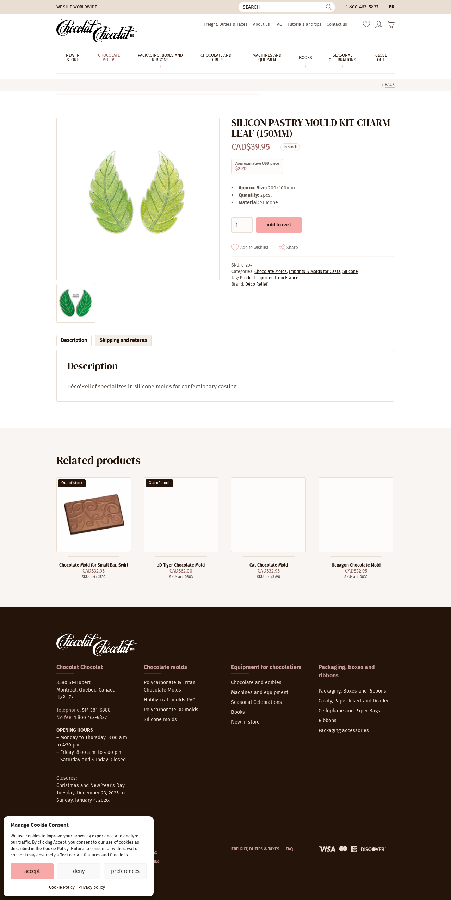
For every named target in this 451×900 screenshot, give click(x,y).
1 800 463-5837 (362, 7)
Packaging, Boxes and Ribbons (352, 691)
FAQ (278, 24)
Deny (79, 871)
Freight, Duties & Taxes (226, 24)
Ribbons (327, 720)
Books (238, 712)
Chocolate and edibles (256, 682)
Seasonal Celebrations (256, 702)
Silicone (350, 271)
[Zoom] (137, 199)
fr (392, 7)
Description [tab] (74, 340)
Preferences (125, 871)
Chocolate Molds (270, 271)
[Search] (287, 7)
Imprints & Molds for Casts (314, 271)
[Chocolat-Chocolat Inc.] (96, 30)
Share (292, 247)
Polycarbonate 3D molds (171, 709)
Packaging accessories (344, 730)
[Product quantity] (242, 225)
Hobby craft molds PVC (169, 700)
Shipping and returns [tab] (123, 340)
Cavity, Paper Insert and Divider (354, 701)
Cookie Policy (62, 887)
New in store (245, 722)
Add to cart (279, 225)
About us (261, 24)
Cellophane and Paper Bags (349, 710)
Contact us (337, 24)
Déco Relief (256, 284)
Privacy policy (91, 887)
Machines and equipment (259, 692)
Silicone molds (160, 719)
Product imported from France (269, 278)
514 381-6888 (96, 710)
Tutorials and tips (304, 24)
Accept (32, 871)
